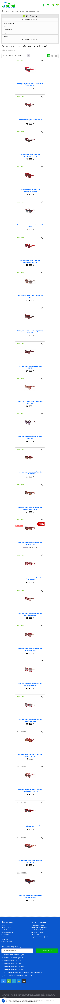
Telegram (14, 981)
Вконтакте (3, 981)
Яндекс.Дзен (24, 981)
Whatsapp (9, 981)
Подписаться (47, 950)
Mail (19, 981)
